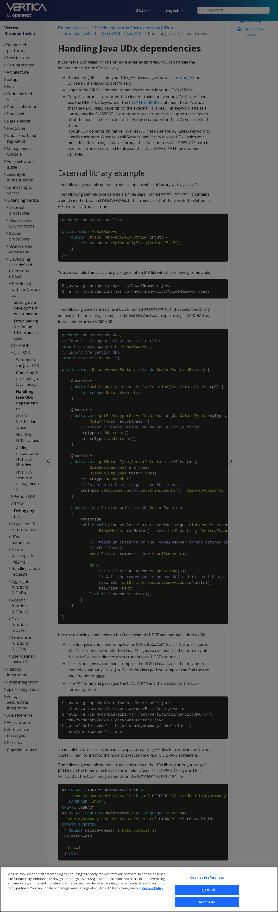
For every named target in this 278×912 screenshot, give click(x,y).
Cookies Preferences (207, 877)
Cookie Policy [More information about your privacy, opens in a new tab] (152, 888)
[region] (139, 889)
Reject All (207, 890)
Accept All (207, 902)
